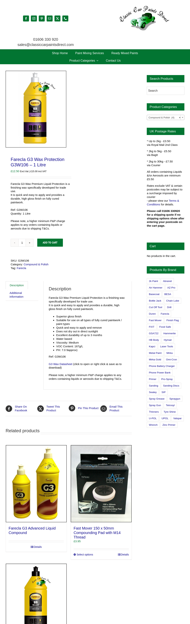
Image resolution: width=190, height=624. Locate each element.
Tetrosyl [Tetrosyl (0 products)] (170, 405)
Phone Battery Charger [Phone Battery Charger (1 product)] (162, 366)
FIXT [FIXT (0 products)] (151, 326)
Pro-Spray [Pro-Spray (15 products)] (167, 379)
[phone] (65, 18)
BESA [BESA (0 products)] (167, 294)
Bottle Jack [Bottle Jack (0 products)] (155, 300)
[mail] (50, 18)
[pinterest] (42, 18)
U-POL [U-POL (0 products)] (152, 418)
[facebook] (26, 18)
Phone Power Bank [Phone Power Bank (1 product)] (160, 372)
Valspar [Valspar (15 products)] (177, 418)
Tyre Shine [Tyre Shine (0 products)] (170, 411)
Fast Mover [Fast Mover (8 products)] (155, 320)
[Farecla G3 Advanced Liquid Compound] (36, 483)
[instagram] (34, 18)
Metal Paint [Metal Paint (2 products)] (155, 353)
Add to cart (50, 242)
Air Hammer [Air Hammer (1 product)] (155, 287)
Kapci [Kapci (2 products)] (152, 346)
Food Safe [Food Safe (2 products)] (165, 326)
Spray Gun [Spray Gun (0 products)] (155, 405)
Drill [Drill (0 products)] (169, 307)
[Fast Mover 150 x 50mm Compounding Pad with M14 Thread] (101, 483)
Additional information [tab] (16, 294)
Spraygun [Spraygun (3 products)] (174, 398)
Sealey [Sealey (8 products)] (152, 392)
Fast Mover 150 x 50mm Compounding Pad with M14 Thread (97, 532)
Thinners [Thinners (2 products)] (154, 411)
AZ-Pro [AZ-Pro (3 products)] (171, 287)
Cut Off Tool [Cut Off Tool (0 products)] (155, 307)
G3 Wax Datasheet (60, 364)
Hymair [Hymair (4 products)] (168, 340)
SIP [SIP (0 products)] (164, 392)
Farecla (21, 268)
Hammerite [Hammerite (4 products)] (169, 333)
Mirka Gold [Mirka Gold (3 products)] (155, 359)
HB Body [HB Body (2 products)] (154, 340)
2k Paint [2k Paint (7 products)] (153, 281)
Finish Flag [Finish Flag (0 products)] (172, 320)
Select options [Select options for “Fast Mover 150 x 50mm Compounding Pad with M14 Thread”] (85, 554)
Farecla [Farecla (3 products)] (165, 313)
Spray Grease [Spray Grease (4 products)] (156, 398)
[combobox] (165, 117)
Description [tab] (17, 285)
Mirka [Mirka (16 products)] (169, 353)
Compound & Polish (36, 264)
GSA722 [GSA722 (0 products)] (153, 333)
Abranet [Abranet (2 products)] (167, 281)
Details (38, 546)
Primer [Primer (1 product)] (152, 379)
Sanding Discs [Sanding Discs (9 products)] (171, 385)
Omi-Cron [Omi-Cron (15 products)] (171, 359)
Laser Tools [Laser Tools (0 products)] (166, 346)
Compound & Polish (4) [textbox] (164, 117)
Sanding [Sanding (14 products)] (153, 385)
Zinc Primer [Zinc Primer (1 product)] (168, 424)
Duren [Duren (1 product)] (152, 313)
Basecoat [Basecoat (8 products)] (154, 294)
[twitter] (57, 18)
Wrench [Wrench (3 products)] (153, 424)
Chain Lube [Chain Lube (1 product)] (172, 300)
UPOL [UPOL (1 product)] (165, 418)
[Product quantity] (22, 242)
